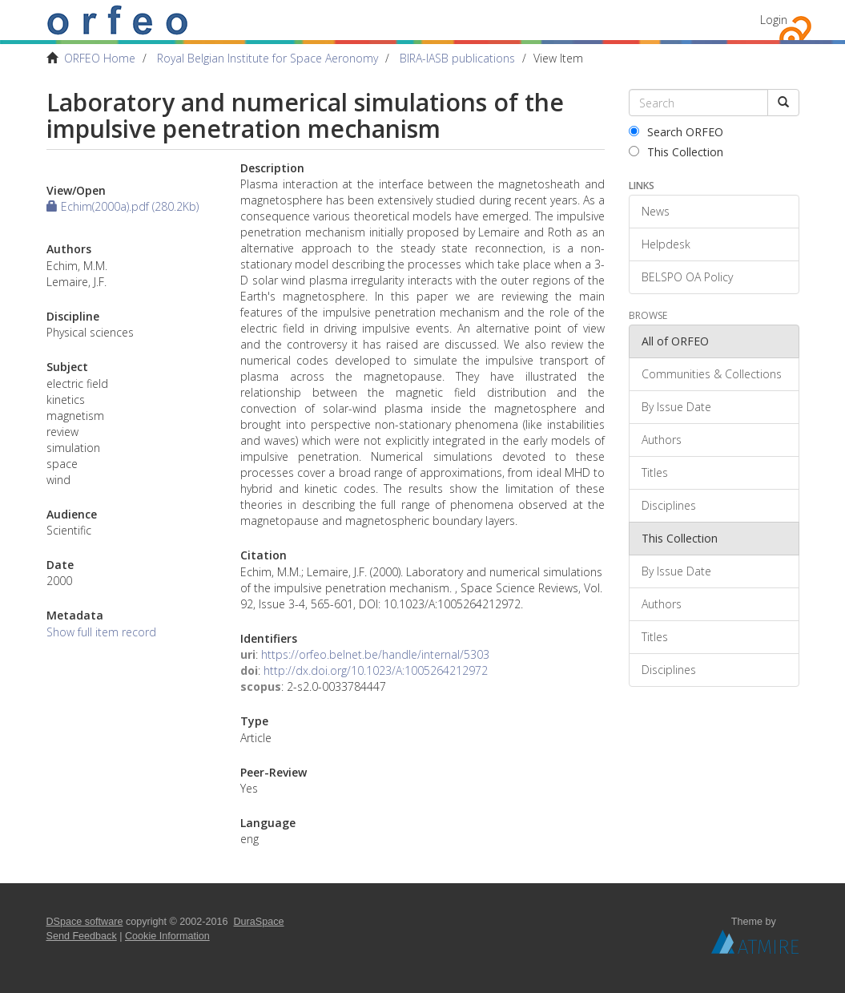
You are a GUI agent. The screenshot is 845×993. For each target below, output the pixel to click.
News (656, 211)
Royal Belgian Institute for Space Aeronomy (267, 58)
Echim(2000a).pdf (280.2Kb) (122, 206)
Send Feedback (81, 936)
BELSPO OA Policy (687, 277)
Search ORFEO (676, 131)
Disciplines (669, 505)
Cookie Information (167, 936)
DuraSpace (259, 921)
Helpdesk (666, 244)
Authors (662, 439)
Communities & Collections (712, 373)
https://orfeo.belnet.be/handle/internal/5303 (375, 654)
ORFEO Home (99, 58)
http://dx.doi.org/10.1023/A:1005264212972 (376, 670)
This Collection (676, 151)
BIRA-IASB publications (457, 58)
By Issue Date (676, 406)
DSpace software (84, 921)
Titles (655, 472)
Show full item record (101, 632)
